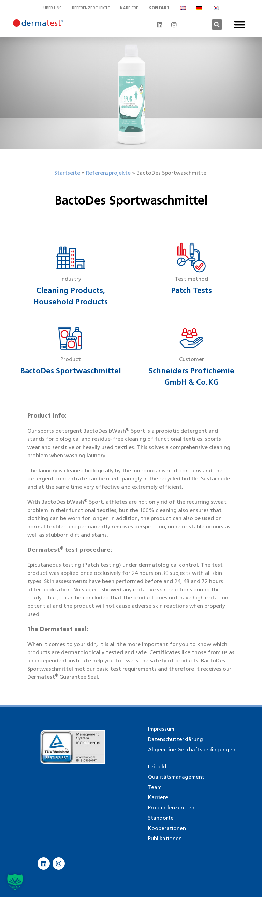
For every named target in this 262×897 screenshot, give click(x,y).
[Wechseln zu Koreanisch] (215, 8)
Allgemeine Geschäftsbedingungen (191, 750)
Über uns (52, 7)
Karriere (129, 7)
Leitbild (157, 767)
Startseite (67, 173)
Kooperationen (167, 828)
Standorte (161, 818)
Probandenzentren (171, 808)
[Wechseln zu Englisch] (183, 8)
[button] (217, 24)
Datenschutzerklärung (175, 739)
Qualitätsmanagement (176, 777)
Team (155, 787)
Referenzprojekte (91, 7)
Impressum (161, 729)
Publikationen (165, 838)
